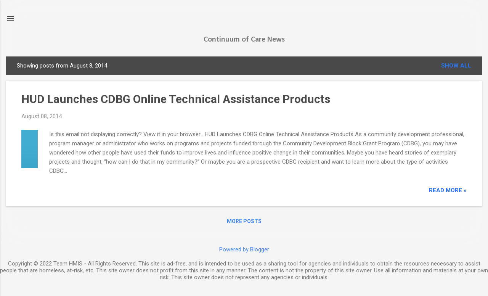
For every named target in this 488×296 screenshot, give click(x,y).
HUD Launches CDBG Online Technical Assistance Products (175, 99)
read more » (448, 190)
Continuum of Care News (244, 39)
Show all (456, 65)
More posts (244, 221)
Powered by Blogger (244, 249)
